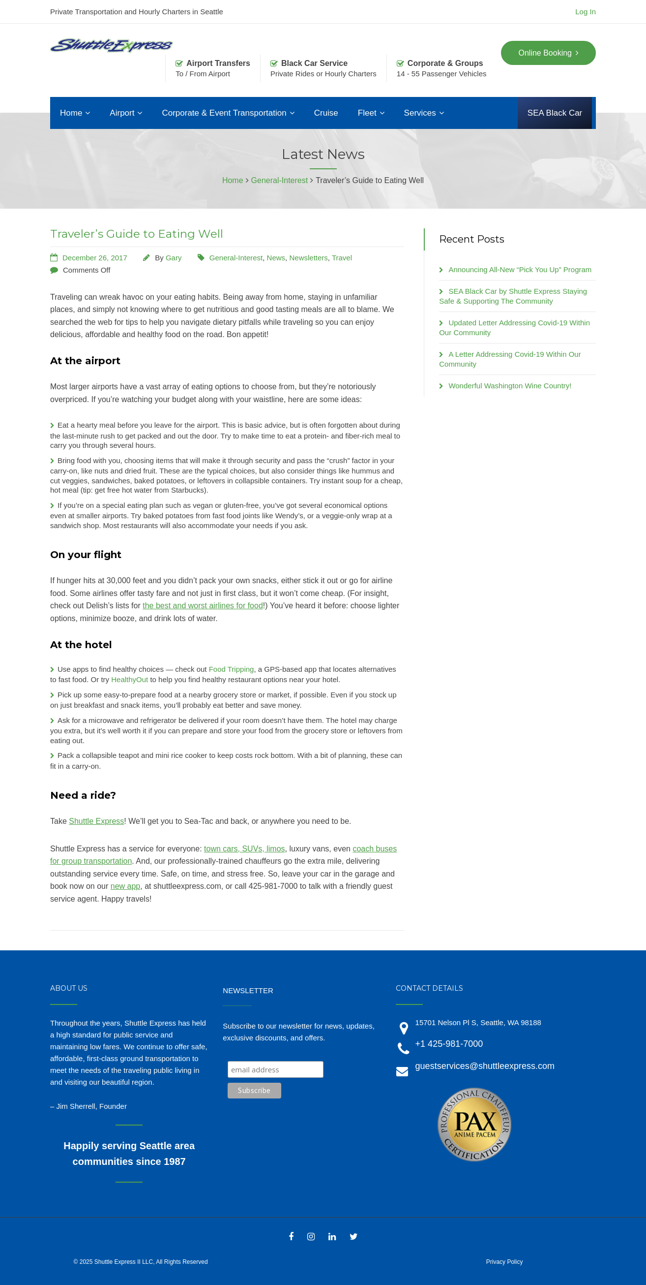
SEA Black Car (555, 113)
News (276, 257)
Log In (585, 11)
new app (126, 886)
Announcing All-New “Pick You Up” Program (519, 269)
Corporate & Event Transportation (224, 113)
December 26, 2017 (94, 257)
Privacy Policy (504, 1261)
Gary (174, 257)
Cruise (326, 113)
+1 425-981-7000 (449, 1044)
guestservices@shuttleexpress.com (485, 1066)
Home (71, 113)
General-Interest (236, 257)
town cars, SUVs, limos (244, 849)
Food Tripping (231, 669)
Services (420, 113)
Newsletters (308, 257)
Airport (122, 113)
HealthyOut (129, 679)
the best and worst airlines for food (203, 605)
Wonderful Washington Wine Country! (509, 385)
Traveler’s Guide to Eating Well (136, 234)
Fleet (367, 113)
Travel (342, 257)
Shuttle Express (96, 821)
